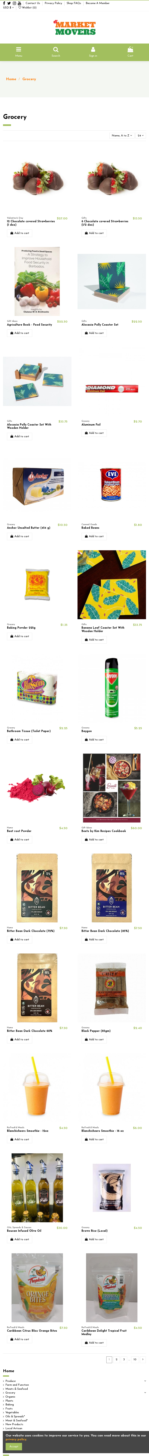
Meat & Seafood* (16, 1420)
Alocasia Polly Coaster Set (100, 324)
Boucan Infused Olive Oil (24, 1231)
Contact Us (33, 3)
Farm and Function (17, 1384)
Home (8, 1371)
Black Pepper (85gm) (96, 1031)
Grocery (10, 1392)
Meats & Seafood (16, 1389)
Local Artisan (13, 1428)
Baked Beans (90, 528)
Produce (10, 1381)
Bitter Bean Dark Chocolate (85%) (105, 931)
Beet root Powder (19, 831)
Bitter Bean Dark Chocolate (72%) (30, 931)
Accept (13, 1446)
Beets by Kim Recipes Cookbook (104, 831)
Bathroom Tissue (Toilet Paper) (29, 731)
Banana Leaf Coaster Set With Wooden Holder (103, 629)
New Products (14, 1424)
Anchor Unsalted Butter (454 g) (28, 528)
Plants (9, 1400)
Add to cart (19, 233)
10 (135, 1359)
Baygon (87, 731)
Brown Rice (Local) (95, 1231)
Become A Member (98, 3)
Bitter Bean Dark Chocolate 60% (29, 1031)
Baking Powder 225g (21, 627)
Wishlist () (27, 7)
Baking (9, 1404)
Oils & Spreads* (15, 1416)
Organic (10, 1396)
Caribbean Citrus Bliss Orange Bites (32, 1330)
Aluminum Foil (91, 424)
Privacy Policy (54, 3)
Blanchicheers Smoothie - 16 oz (103, 1131)
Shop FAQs (74, 3)
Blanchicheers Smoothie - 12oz (27, 1131)
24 (141, 135)
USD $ (8, 7)
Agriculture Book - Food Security (29, 324)
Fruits (9, 1408)
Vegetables (12, 1412)
